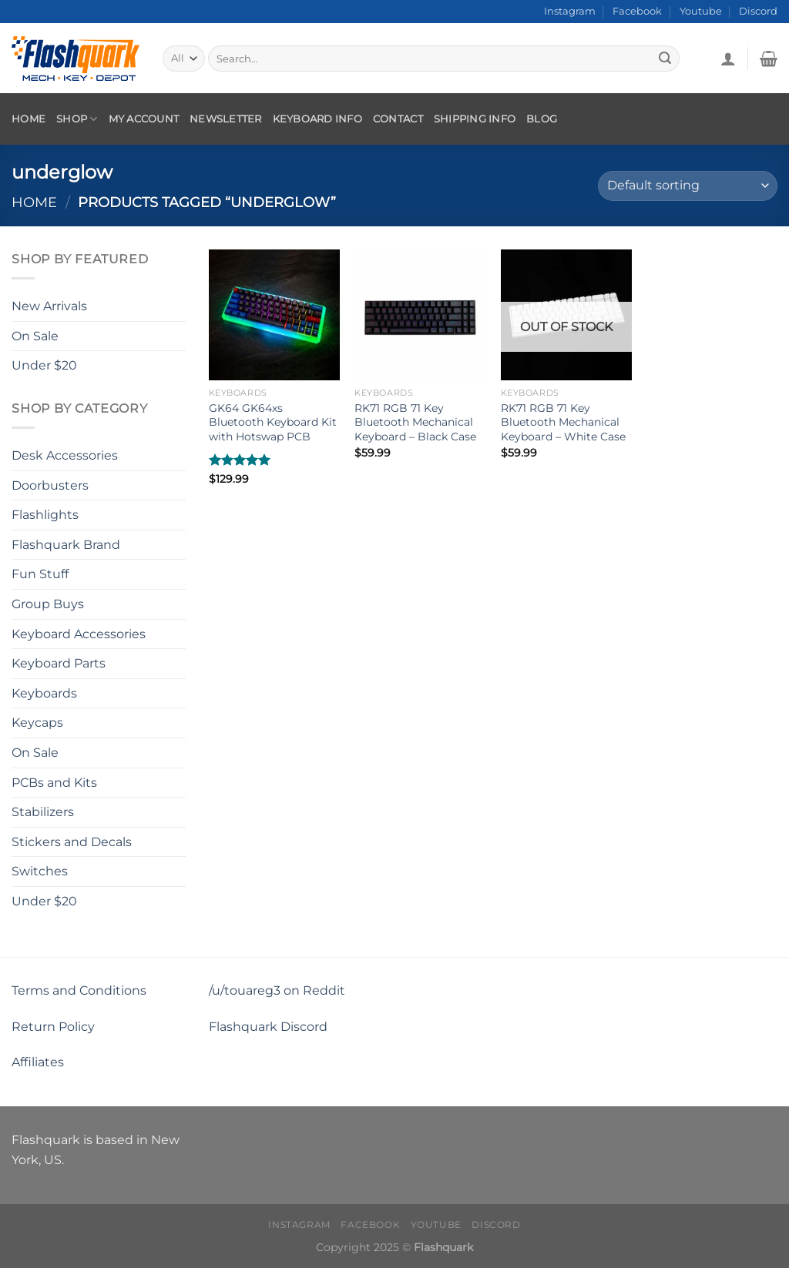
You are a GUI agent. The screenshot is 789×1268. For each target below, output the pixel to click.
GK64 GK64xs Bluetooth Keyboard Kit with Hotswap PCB (273, 422)
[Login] (728, 58)
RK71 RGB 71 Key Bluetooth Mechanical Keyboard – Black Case (415, 422)
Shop (76, 119)
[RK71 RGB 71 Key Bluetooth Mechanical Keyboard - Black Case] (419, 314)
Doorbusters (50, 484)
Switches (40, 871)
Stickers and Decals (72, 842)
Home (28, 119)
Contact (398, 119)
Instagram (570, 11)
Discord (758, 11)
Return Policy (53, 1026)
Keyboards (44, 693)
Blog (541, 119)
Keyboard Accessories (79, 633)
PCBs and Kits (54, 782)
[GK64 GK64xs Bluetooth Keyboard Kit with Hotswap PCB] (274, 314)
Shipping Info (474, 119)
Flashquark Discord (268, 1026)
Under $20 (44, 365)
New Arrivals (49, 306)
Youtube (701, 11)
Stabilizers (43, 812)
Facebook (637, 11)
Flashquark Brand (66, 544)
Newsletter (226, 119)
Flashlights (45, 514)
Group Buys (48, 604)
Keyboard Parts (59, 663)
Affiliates (38, 1062)
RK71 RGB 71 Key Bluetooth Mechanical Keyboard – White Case (563, 422)
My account (144, 119)
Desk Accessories (65, 455)
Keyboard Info (317, 119)
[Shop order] (687, 186)
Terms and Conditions (79, 990)
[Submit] (666, 58)
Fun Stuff (40, 574)
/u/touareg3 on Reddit (277, 990)
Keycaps (37, 722)
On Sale (35, 335)
